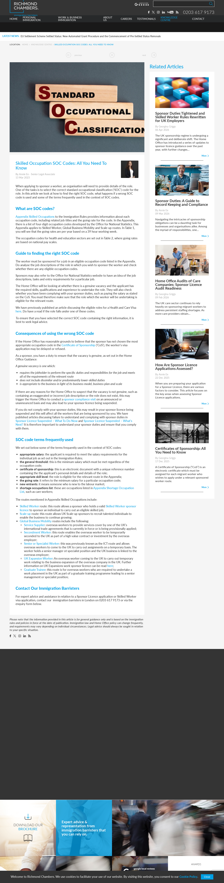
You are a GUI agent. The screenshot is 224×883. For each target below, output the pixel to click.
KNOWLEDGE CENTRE (169, 28)
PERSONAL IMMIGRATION (31, 28)
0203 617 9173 (198, 17)
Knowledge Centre (41, 44)
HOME (14, 28)
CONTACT (198, 28)
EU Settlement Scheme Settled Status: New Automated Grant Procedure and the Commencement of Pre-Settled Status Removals (91, 36)
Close (207, 876)
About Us (69, 851)
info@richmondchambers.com (136, 864)
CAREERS (126, 28)
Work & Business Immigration (81, 845)
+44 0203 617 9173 (130, 860)
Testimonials (70, 864)
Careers (67, 858)
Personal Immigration (76, 838)
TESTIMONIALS (146, 28)
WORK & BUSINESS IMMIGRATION (70, 28)
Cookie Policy (188, 876)
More (140, 797)
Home (25, 44)
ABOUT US (107, 28)
